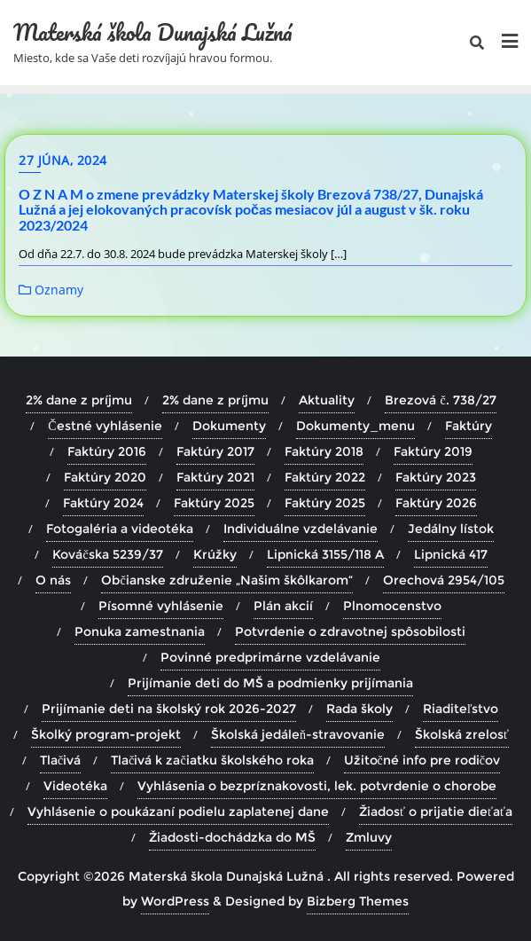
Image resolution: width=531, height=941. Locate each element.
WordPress (175, 901)
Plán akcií (283, 606)
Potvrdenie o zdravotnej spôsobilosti (350, 631)
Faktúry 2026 (436, 503)
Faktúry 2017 (215, 451)
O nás (53, 580)
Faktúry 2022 (325, 477)
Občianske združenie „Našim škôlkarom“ (226, 580)
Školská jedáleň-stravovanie (298, 734)
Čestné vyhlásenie (104, 426)
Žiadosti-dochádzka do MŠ (232, 837)
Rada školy (359, 709)
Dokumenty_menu (355, 426)
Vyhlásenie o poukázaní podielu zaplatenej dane (178, 811)
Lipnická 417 (451, 554)
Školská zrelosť (462, 734)
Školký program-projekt (106, 734)
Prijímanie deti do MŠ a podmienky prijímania (270, 683)
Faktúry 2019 (433, 451)
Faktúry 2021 (215, 477)
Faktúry (468, 426)
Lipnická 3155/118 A (325, 554)
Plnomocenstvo (392, 606)
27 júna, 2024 (63, 160)
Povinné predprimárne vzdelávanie (270, 657)
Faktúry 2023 (435, 477)
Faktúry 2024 (103, 503)
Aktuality (327, 400)
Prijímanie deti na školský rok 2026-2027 (169, 709)
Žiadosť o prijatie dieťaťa (435, 811)
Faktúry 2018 (324, 451)
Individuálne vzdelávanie (300, 529)
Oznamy (51, 289)
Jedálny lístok (451, 529)
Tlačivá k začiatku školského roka (212, 760)
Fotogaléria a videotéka (119, 529)
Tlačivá (60, 760)
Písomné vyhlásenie (160, 606)
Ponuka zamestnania (139, 631)
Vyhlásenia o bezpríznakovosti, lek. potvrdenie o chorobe (316, 786)
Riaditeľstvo (461, 709)
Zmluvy (369, 837)
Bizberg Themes (358, 901)
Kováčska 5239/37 (107, 554)
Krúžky (215, 554)
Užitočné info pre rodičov (422, 760)
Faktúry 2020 (105, 477)
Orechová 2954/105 (443, 580)
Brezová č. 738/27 (440, 400)
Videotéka (75, 786)
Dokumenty (229, 426)
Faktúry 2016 (106, 451)
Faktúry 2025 (214, 503)
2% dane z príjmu (79, 400)
